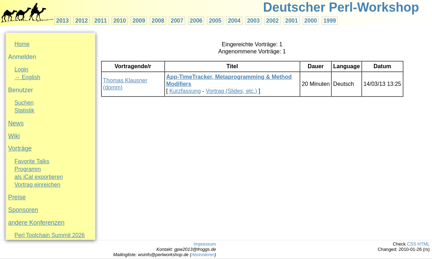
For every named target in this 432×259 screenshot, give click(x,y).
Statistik (24, 110)
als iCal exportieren (38, 177)
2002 (272, 21)
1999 (330, 21)
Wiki (14, 136)
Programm (27, 169)
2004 (234, 21)
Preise (17, 197)
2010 (119, 21)
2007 (177, 21)
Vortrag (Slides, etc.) (231, 91)
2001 (291, 21)
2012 (81, 21)
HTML (424, 244)
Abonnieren (202, 254)
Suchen (24, 103)
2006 (196, 21)
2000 (310, 21)
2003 (253, 21)
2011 (100, 21)
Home (22, 44)
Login (21, 69)
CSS (411, 244)
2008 (158, 21)
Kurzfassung (185, 91)
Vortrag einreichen (37, 185)
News (16, 123)
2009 (138, 21)
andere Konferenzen (36, 222)
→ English (27, 77)
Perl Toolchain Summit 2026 (49, 235)
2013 (62, 21)
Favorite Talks (31, 161)
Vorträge (20, 148)
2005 (215, 21)
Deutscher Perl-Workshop (341, 7)
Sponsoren (23, 209)
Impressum (205, 244)
